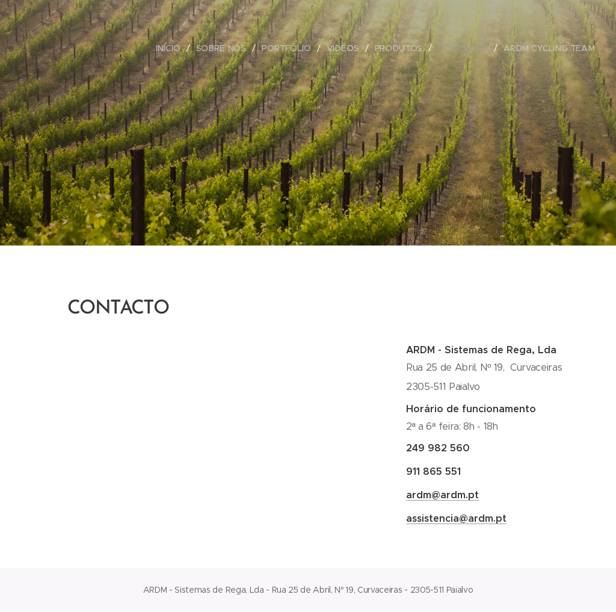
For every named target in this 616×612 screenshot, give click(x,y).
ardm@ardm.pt (442, 495)
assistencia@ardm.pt (456, 518)
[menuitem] (173, 48)
